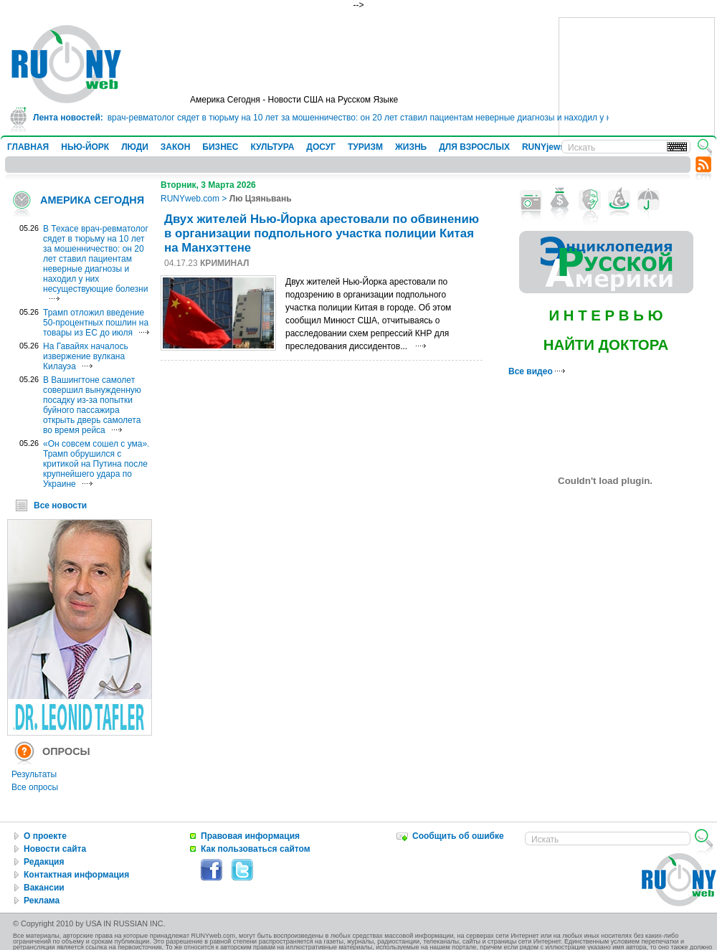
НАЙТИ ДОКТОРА (606, 345)
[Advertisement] (636, 89)
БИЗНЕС (220, 147)
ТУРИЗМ (365, 147)
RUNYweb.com (190, 199)
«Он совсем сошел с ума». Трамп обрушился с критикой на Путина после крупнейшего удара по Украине (96, 464)
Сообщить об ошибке (458, 836)
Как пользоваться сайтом (255, 849)
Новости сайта (55, 849)
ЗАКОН (176, 147)
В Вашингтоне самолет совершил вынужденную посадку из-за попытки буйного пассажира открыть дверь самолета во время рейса (92, 405)
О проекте (45, 836)
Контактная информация (76, 875)
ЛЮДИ (134, 147)
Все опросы (34, 787)
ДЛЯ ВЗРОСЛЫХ (474, 147)
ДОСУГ (321, 147)
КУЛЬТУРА (272, 147)
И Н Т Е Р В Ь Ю (606, 315)
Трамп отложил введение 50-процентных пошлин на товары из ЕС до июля (95, 323)
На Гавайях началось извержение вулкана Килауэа (85, 356)
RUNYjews (543, 147)
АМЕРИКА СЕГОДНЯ (92, 200)
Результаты (34, 774)
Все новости (60, 505)
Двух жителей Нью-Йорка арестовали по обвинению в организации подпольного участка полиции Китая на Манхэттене (321, 233)
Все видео (536, 371)
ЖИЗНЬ (411, 147)
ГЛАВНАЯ (28, 147)
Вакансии (44, 888)
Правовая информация (250, 836)
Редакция (44, 862)
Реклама (42, 901)
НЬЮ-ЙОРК (85, 147)
